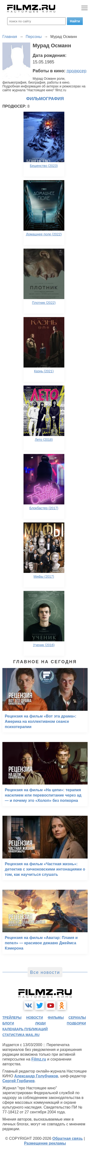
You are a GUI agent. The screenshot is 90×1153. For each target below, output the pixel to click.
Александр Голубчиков (36, 1076)
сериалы (77, 1017)
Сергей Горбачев (18, 1081)
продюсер (76, 70)
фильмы (56, 1017)
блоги (8, 1023)
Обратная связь (67, 1138)
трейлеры (12, 1017)
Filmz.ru (38, 1059)
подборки (76, 1023)
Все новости (45, 972)
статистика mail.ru (21, 1035)
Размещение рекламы (45, 1143)
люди (40, 1023)
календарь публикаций (25, 1029)
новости (34, 1017)
